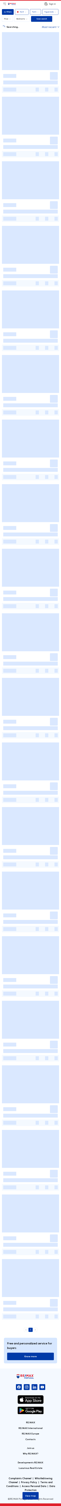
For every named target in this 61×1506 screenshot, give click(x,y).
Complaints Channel (20, 1478)
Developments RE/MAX (30, 1462)
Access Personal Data (34, 1486)
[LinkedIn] (34, 1387)
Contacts (30, 1439)
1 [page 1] (31, 1330)
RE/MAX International (31, 1428)
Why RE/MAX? (30, 1453)
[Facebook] (19, 1387)
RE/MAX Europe (30, 1433)
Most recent (50, 27)
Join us (30, 1448)
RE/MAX (30, 1422)
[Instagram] (27, 1387)
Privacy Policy (29, 1482)
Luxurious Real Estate (30, 1467)
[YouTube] (42, 1387)
